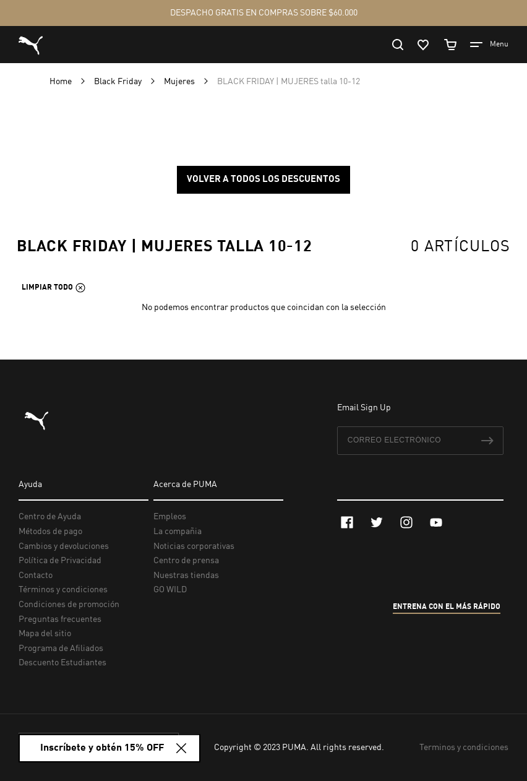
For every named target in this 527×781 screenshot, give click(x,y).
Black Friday (119, 81)
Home (61, 81)
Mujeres (180, 81)
